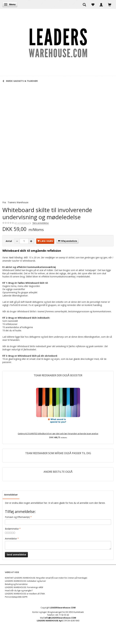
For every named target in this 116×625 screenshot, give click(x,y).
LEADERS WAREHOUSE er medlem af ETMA (25, 593)
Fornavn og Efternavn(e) (17, 516)
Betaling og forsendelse (16, 584)
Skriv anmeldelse (40, 223)
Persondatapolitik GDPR (16, 597)
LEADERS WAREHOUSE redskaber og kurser (25, 581)
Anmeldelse (11, 538)
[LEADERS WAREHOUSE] (58, 42)
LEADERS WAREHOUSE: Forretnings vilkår (24, 587)
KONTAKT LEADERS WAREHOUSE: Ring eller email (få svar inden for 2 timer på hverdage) (46, 577)
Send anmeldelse (16, 554)
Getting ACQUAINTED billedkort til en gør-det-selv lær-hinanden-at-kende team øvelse (58, 433)
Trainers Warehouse (18, 202)
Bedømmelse (12, 528)
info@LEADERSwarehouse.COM (60, 617)
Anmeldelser (11, 494)
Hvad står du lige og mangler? (19, 590)
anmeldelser (22, 223)
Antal (9, 241)
